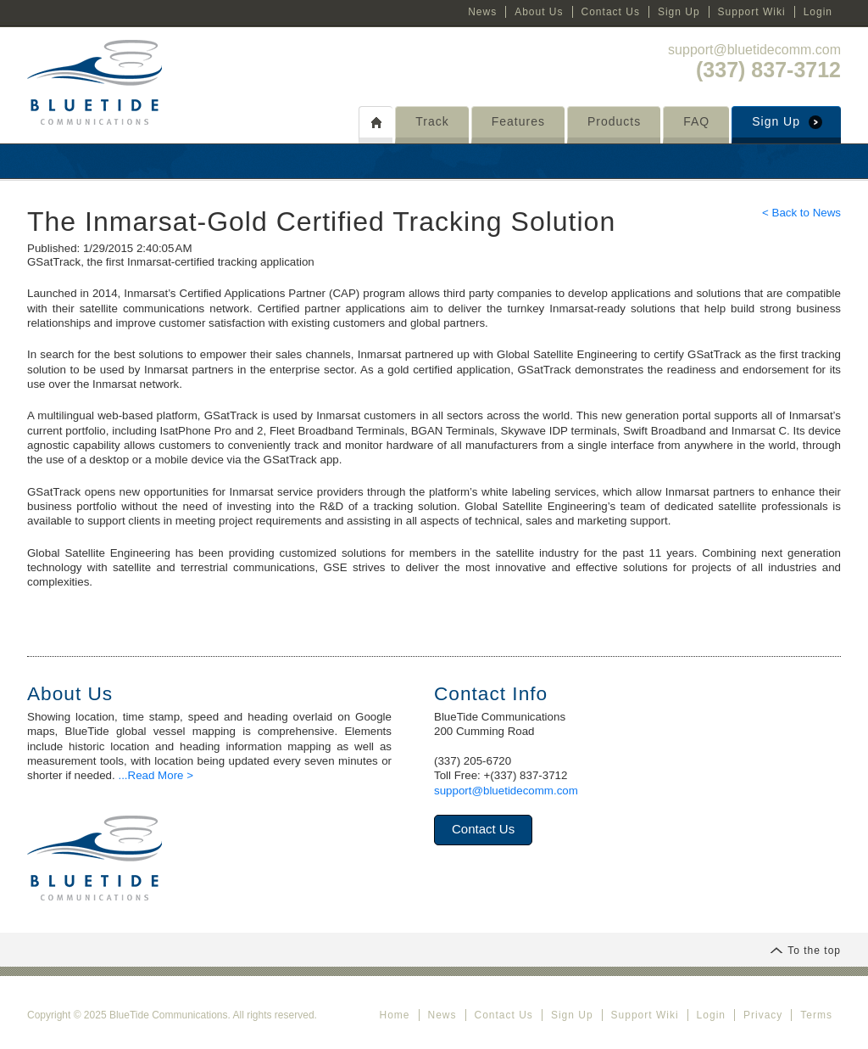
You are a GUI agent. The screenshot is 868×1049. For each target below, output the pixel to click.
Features (518, 121)
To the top (805, 950)
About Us (539, 12)
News (482, 12)
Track (431, 121)
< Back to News (801, 212)
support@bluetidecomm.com (754, 49)
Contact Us (610, 12)
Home (394, 1015)
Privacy (762, 1015)
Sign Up (679, 12)
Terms (816, 1015)
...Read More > (155, 775)
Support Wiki (752, 12)
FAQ (696, 121)
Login (818, 12)
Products (614, 121)
